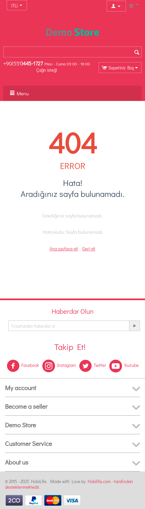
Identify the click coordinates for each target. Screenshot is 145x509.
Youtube (124, 366)
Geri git (88, 248)
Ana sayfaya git (64, 248)
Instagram (59, 366)
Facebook (23, 366)
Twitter (92, 366)
